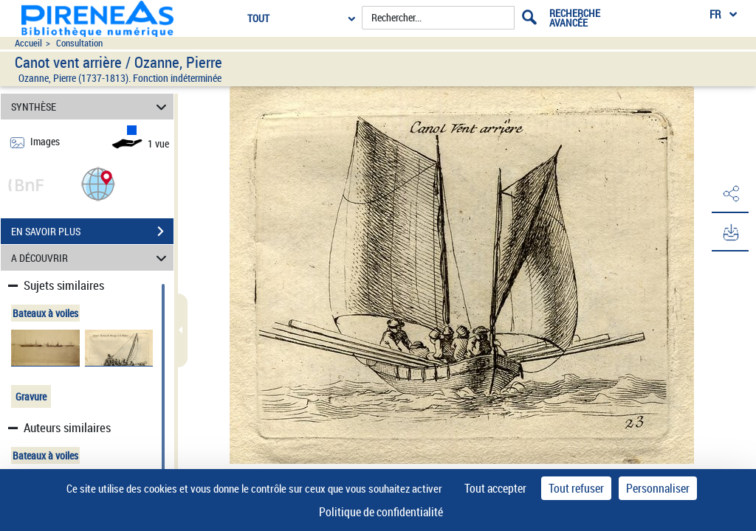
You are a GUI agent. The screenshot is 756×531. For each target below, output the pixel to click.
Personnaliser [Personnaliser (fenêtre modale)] (658, 488)
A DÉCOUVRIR (91, 258)
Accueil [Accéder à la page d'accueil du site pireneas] (28, 43)
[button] (98, 183)
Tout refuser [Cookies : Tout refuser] (576, 488)
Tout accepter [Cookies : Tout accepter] (495, 488)
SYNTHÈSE (91, 106)
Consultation (79, 43)
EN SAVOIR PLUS (92, 231)
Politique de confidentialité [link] (381, 512)
